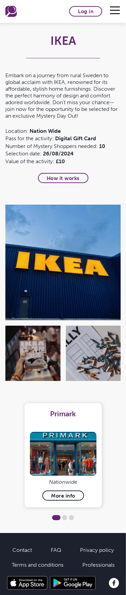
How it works (63, 178)
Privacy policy (97, 549)
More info (63, 496)
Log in (85, 11)
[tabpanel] (63, 455)
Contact (22, 549)
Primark (63, 414)
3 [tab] (71, 517)
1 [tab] (56, 517)
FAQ (56, 549)
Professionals (98, 564)
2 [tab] (64, 517)
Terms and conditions (38, 564)
